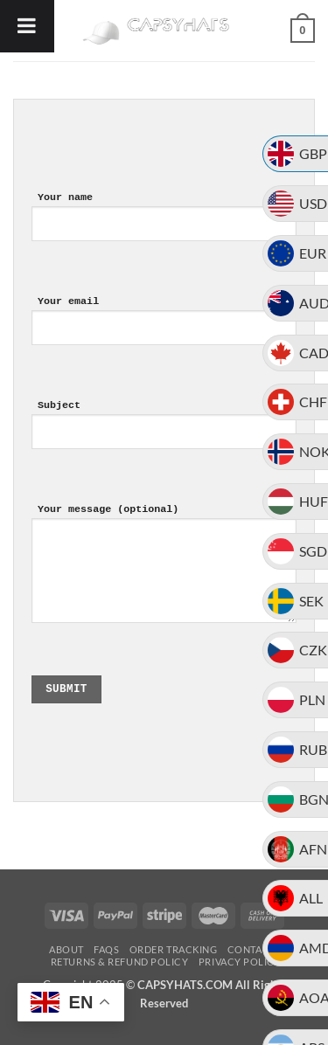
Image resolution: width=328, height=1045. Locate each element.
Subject (164, 438)
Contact (251, 949)
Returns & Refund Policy (120, 961)
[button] (302, 30)
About (66, 949)
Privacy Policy (240, 961)
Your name (164, 230)
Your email (164, 334)
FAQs (106, 949)
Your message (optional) (164, 577)
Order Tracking (173, 949)
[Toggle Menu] (27, 26)
